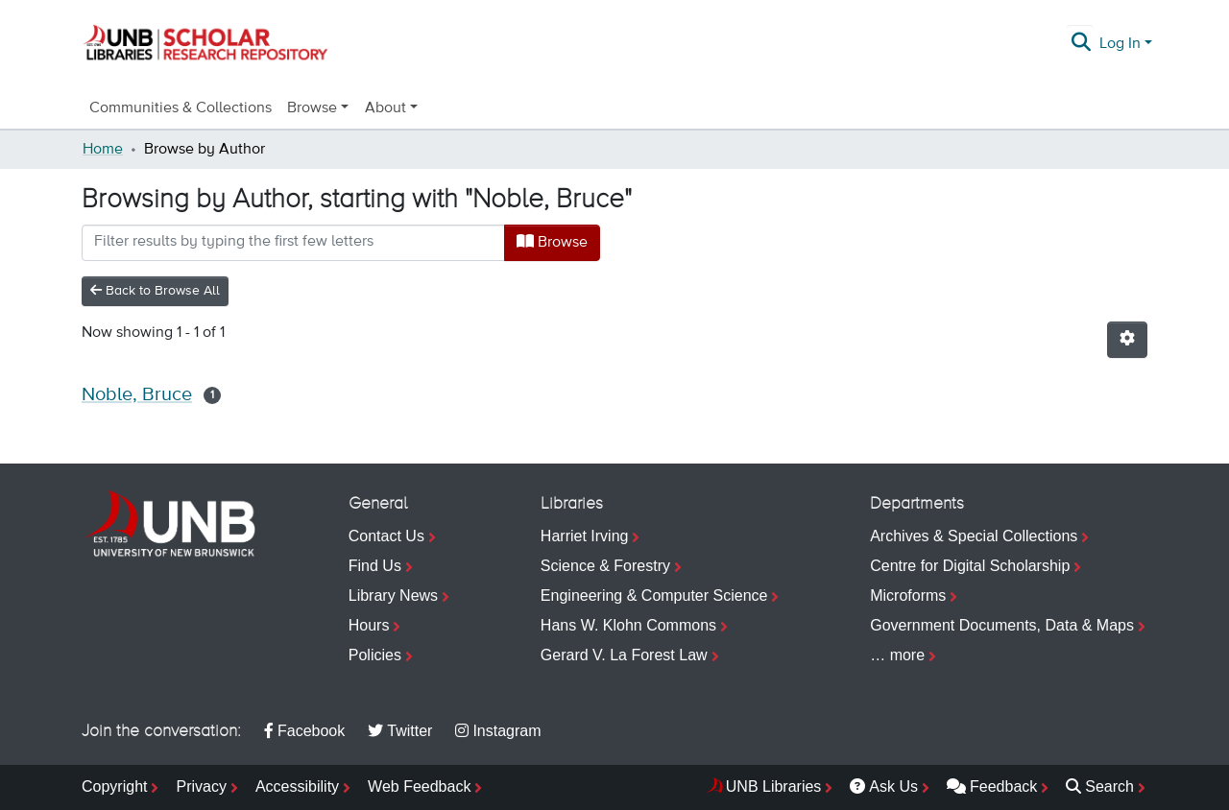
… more (897, 655)
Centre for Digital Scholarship (970, 566)
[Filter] (293, 243)
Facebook (304, 731)
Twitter (400, 731)
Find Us (375, 566)
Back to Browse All (155, 290)
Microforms (908, 595)
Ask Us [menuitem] (884, 786)
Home (103, 149)
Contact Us (386, 536)
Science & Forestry (605, 566)
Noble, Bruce (137, 395)
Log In (1120, 44)
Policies (375, 655)
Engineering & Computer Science (654, 595)
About (385, 108)
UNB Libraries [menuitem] (774, 786)
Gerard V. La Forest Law (624, 655)
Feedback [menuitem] (992, 786)
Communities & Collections (180, 108)
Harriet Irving (585, 536)
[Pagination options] (1127, 340)
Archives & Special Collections (973, 536)
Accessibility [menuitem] (297, 786)
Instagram (498, 731)
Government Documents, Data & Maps (1002, 625)
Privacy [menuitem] (201, 786)
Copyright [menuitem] (114, 786)
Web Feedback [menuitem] (419, 786)
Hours (369, 625)
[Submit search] (1082, 44)
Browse (552, 241)
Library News (393, 595)
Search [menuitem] (1100, 786)
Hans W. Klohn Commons (628, 625)
